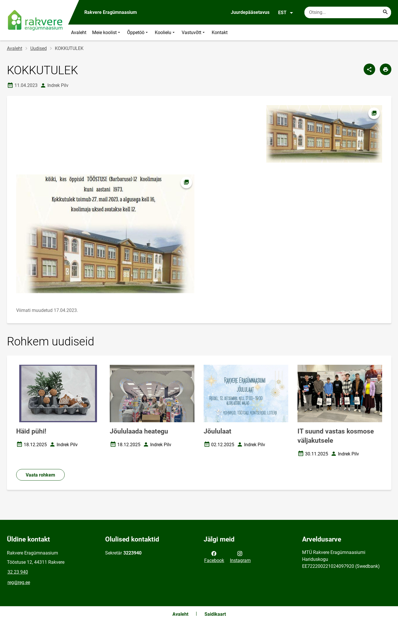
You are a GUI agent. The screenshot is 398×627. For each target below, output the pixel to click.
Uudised (38, 48)
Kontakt (220, 32)
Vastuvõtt (194, 32)
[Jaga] (369, 69)
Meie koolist (106, 32)
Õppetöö (138, 32)
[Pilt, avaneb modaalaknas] (105, 233)
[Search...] (385, 12)
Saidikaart (215, 614)
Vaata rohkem (40, 475)
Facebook (214, 556)
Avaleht (78, 32)
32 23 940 (18, 572)
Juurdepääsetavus (250, 12)
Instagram (240, 556)
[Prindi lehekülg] (385, 69)
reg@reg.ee (19, 582)
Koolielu (165, 32)
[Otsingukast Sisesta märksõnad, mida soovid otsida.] (347, 12)
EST (285, 12)
